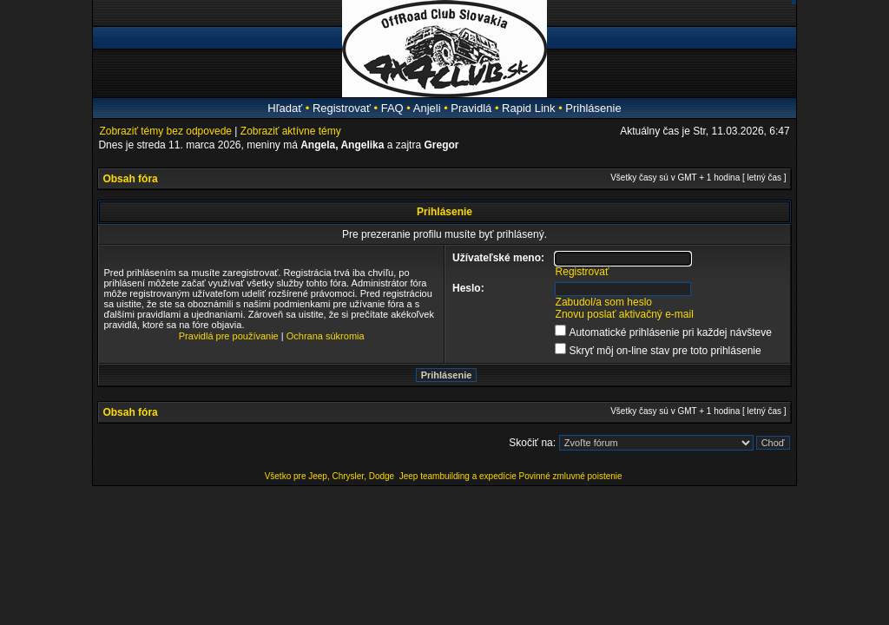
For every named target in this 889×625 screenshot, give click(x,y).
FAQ (392, 108)
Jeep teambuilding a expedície (458, 476)
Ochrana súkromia (325, 336)
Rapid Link (528, 108)
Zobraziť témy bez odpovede (165, 131)
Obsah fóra (129, 179)
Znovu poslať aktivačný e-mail (625, 314)
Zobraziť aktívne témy (290, 131)
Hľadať (284, 108)
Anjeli (427, 108)
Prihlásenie (593, 108)
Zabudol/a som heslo (604, 302)
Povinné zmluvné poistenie (570, 476)
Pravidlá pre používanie (229, 336)
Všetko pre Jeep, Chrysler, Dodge (331, 476)
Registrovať (342, 108)
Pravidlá (471, 108)
